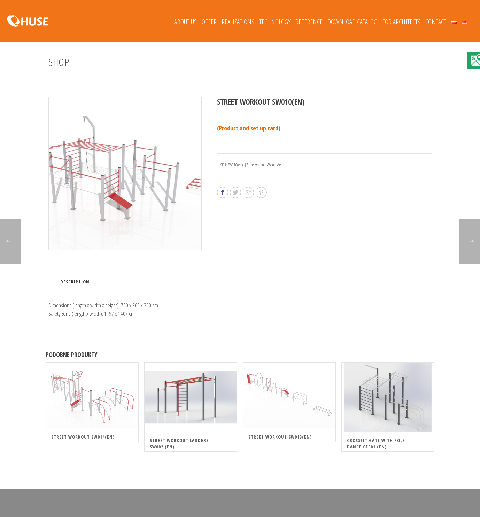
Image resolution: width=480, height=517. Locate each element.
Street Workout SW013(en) (280, 437)
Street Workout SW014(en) (83, 437)
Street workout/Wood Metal (266, 165)
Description (75, 282)
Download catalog (352, 21)
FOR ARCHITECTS (401, 21)
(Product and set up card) (248, 128)
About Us (185, 21)
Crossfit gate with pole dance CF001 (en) (376, 443)
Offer (209, 21)
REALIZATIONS (238, 21)
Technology (275, 21)
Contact (435, 21)
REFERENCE (309, 21)
